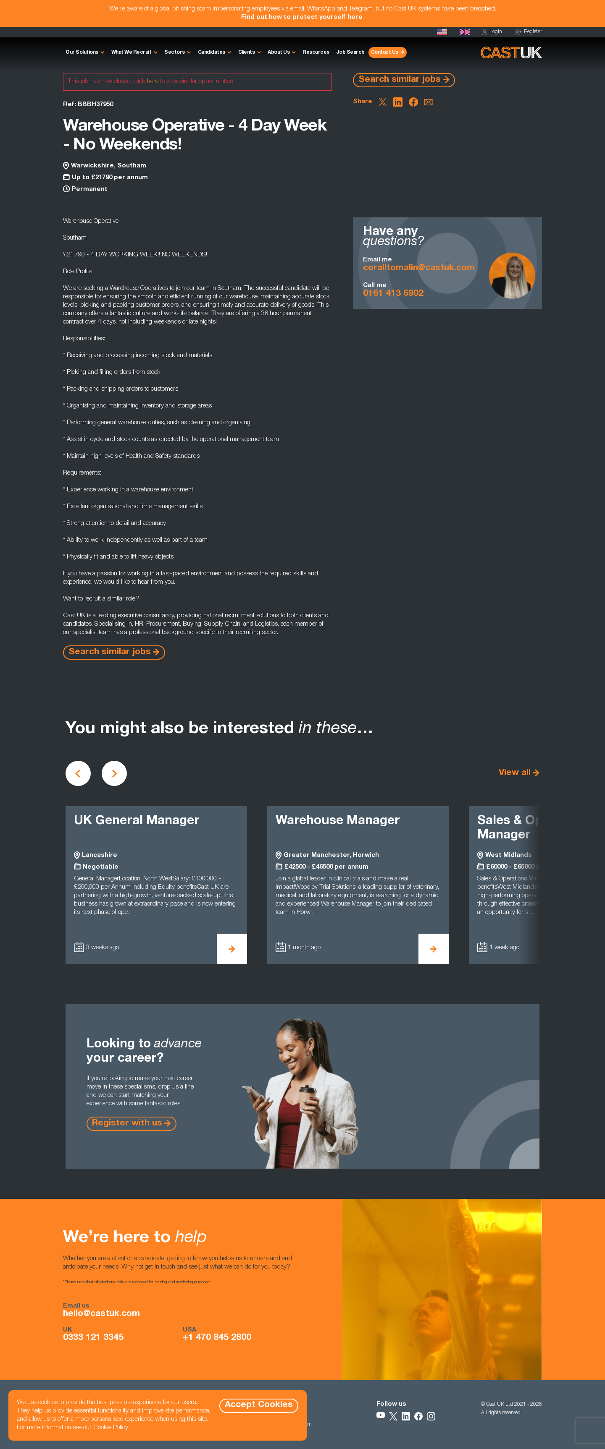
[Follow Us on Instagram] (431, 1416)
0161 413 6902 (393, 294)
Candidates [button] (211, 52)
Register (528, 32)
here (152, 81)
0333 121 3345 (93, 1338)
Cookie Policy (110, 1428)
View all (515, 773)
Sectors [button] (174, 52)
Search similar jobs (399, 80)
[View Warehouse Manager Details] (433, 949)
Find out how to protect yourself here (302, 17)
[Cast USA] (442, 32)
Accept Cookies (259, 1405)
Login (492, 32)
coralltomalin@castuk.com (419, 268)
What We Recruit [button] (131, 52)
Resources (315, 52)
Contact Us (384, 52)
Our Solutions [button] (82, 52)
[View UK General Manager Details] (232, 949)
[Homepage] (465, 32)
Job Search (350, 52)
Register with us (127, 1123)
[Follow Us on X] (393, 1416)
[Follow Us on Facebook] (418, 1416)
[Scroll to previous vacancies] (78, 773)
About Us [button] (278, 52)
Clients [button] (246, 52)
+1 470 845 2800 (217, 1338)
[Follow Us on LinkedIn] (406, 1416)
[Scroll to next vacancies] (114, 773)
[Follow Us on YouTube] (380, 1416)
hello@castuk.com (101, 1314)
